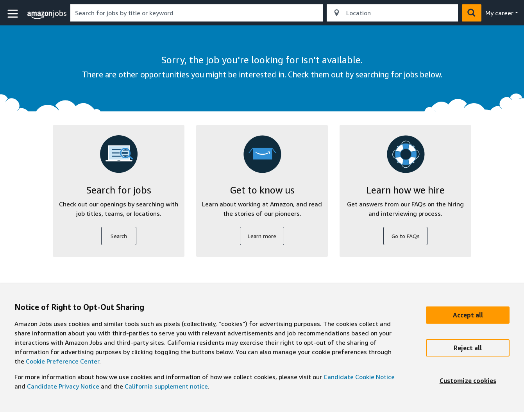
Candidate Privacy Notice (63, 386)
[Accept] (468, 315)
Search (119, 236)
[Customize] (468, 380)
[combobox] (196, 12)
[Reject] (468, 347)
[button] (13, 14)
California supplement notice (166, 386)
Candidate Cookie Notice (359, 377)
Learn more (262, 236)
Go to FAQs (406, 236)
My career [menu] (499, 13)
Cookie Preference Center (62, 361)
